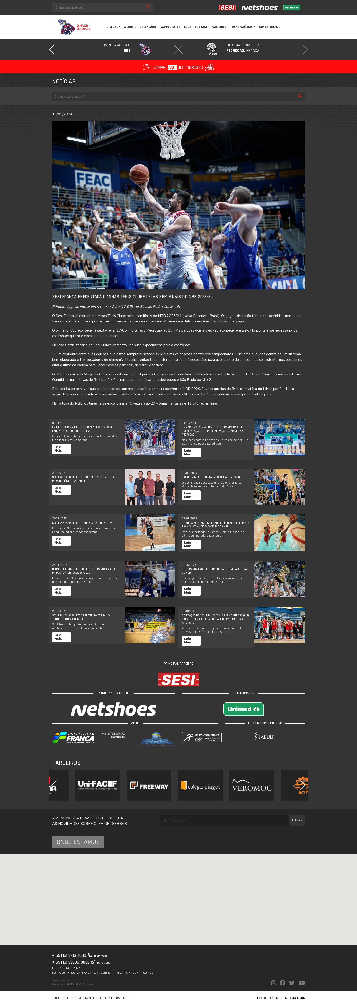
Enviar (297, 820)
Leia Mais (58, 449)
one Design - (269, 998)
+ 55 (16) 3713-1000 (79, 955)
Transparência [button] (241, 27)
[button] (52, 50)
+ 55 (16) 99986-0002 (81, 962)
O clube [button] (112, 27)
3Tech (293, 998)
